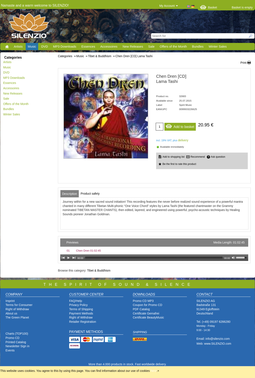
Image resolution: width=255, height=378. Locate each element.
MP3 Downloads (64, 46)
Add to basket (179, 126)
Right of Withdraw (17, 309)
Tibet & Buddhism (98, 270)
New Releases (133, 46)
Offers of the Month (173, 46)
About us (11, 313)
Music (32, 46)
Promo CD (12, 338)
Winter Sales (218, 46)
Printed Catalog (16, 342)
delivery (183, 140)
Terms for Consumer (19, 305)
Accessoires (109, 46)
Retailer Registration (82, 321)
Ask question (218, 156)
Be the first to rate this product (179, 164)
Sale (151, 46)
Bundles (197, 46)
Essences (88, 46)
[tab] (69, 194)
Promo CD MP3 (143, 301)
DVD (44, 46)
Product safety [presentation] (90, 193)
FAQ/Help (75, 301)
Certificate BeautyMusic (148, 317)
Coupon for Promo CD (147, 305)
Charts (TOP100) (17, 333)
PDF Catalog (141, 309)
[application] (154, 249)
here (154, 370)
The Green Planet (17, 317)
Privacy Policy (78, 305)
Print (243, 62)
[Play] (68, 257)
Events (10, 350)
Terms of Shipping (81, 309)
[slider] (154, 258)
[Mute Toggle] (233, 257)
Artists (18, 46)
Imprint (10, 301)
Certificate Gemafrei (146, 313)
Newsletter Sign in (17, 346)
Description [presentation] (69, 193)
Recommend (198, 156)
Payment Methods (81, 313)
